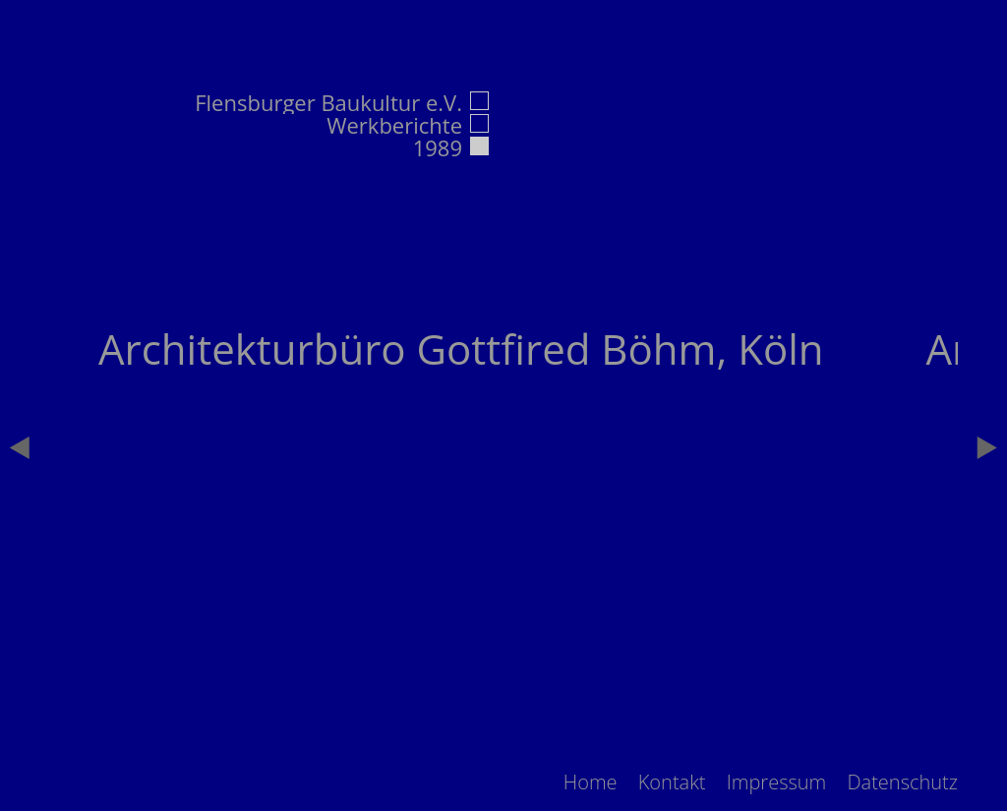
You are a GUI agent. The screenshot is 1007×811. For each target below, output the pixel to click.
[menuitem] (590, 782)
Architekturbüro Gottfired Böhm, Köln (461, 349)
